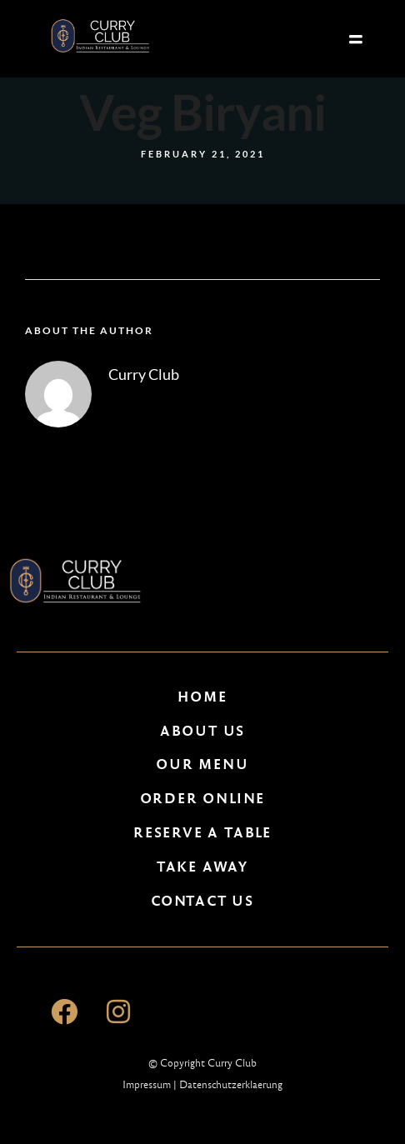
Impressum (146, 1085)
